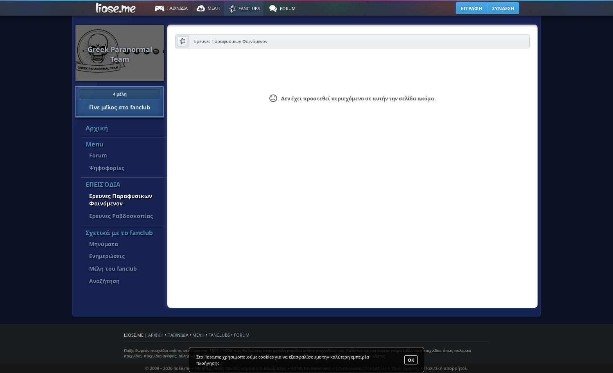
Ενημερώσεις (107, 256)
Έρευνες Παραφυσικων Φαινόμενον (120, 199)
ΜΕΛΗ (198, 335)
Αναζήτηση (104, 281)
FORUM (241, 335)
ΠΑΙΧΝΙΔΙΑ (177, 335)
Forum (98, 155)
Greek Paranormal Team (120, 54)
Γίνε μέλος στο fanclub (119, 100)
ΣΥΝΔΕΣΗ (503, 8)
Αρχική (97, 128)
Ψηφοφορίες (106, 167)
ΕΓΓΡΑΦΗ (471, 8)
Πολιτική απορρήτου (446, 368)
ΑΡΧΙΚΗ (155, 335)
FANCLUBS (219, 335)
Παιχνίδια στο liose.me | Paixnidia (116, 8)
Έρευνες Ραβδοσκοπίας (121, 216)
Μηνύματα (103, 244)
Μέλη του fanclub (113, 268)
